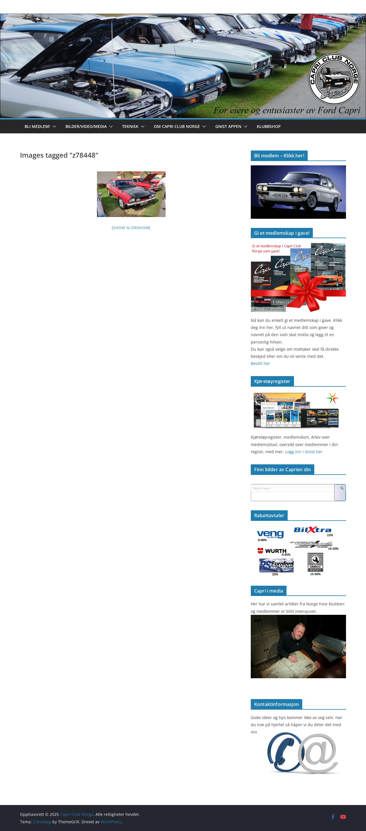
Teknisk (130, 126)
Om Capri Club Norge (177, 126)
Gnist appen (228, 126)
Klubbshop (269, 126)
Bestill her (260, 363)
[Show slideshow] (131, 227)
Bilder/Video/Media (86, 126)
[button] (53, 127)
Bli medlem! (37, 126)
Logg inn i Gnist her (303, 451)
